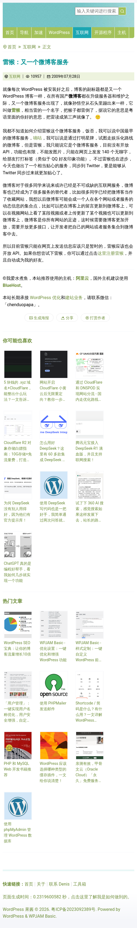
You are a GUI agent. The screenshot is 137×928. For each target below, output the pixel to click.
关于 (41, 884)
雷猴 (15, 110)
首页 (9, 32)
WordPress (59, 32)
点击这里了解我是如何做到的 (99, 896)
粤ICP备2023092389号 (73, 909)
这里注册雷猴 (111, 253)
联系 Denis (59, 884)
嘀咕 (37, 138)
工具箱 (79, 884)
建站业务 (74, 297)
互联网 (82, 32)
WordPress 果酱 (18, 909)
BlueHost (12, 285)
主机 (121, 32)
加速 (38, 32)
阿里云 (82, 278)
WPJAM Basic (42, 916)
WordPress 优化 (45, 297)
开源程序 (103, 32)
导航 (24, 32)
